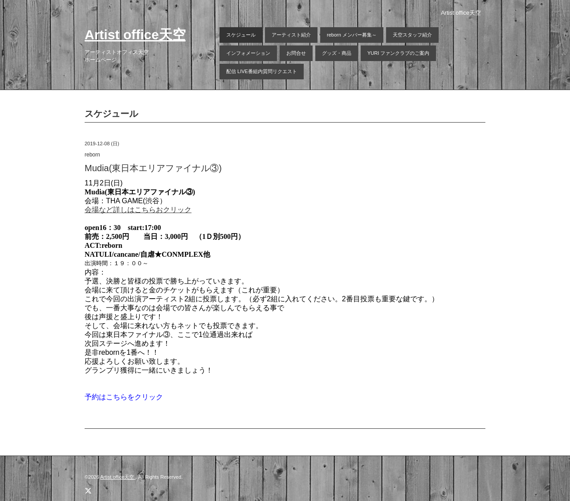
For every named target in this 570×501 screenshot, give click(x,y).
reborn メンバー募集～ (352, 34)
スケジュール (241, 34)
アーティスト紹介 (291, 34)
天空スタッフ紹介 (412, 34)
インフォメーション (248, 53)
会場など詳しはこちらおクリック (138, 210)
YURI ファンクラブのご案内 (398, 53)
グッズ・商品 (336, 53)
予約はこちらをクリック (124, 397)
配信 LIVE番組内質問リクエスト (261, 71)
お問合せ (296, 53)
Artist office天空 (135, 34)
